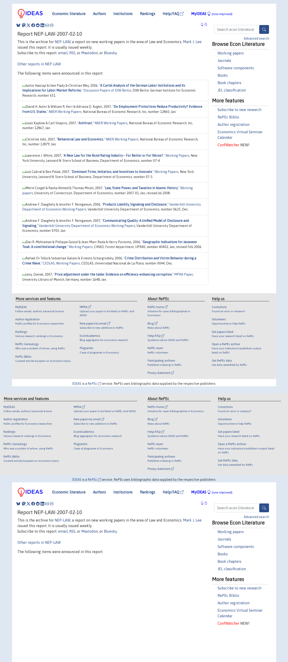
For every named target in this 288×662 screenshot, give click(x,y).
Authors (99, 14)
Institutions (123, 14)
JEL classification (232, 90)
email (63, 53)
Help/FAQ (173, 14)
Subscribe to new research (239, 110)
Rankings (147, 14)
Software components (236, 68)
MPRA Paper (183, 274)
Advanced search (256, 38)
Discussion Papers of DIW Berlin (107, 90)
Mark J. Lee (192, 42)
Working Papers (177, 155)
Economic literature (68, 14)
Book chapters (229, 83)
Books (223, 75)
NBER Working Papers (65, 112)
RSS (72, 53)
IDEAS (76, 383)
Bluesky (110, 53)
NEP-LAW (62, 42)
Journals (224, 60)
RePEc (94, 383)
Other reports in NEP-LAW (39, 64)
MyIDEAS (211, 14)
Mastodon (89, 53)
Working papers (231, 53)
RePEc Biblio (228, 117)
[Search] (264, 29)
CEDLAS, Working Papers (61, 263)
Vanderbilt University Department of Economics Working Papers (87, 226)
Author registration (234, 124)
